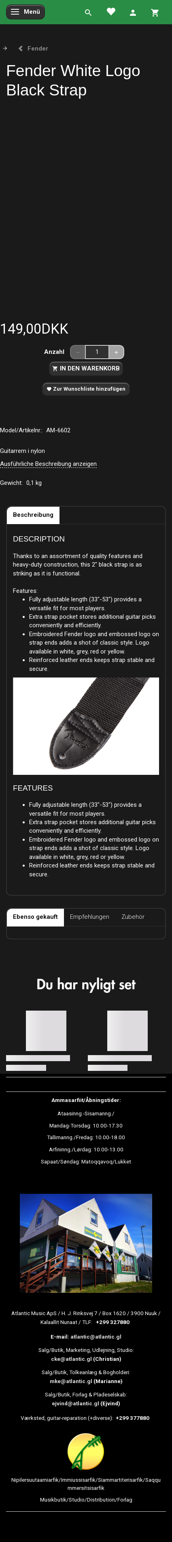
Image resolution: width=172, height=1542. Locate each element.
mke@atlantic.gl (71, 1381)
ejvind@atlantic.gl (75, 1403)
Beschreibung (33, 514)
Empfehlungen (89, 916)
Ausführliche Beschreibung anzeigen (48, 463)
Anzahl (55, 351)
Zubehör (132, 916)
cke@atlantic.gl (71, 1359)
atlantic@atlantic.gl (95, 1336)
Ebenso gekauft (35, 916)
